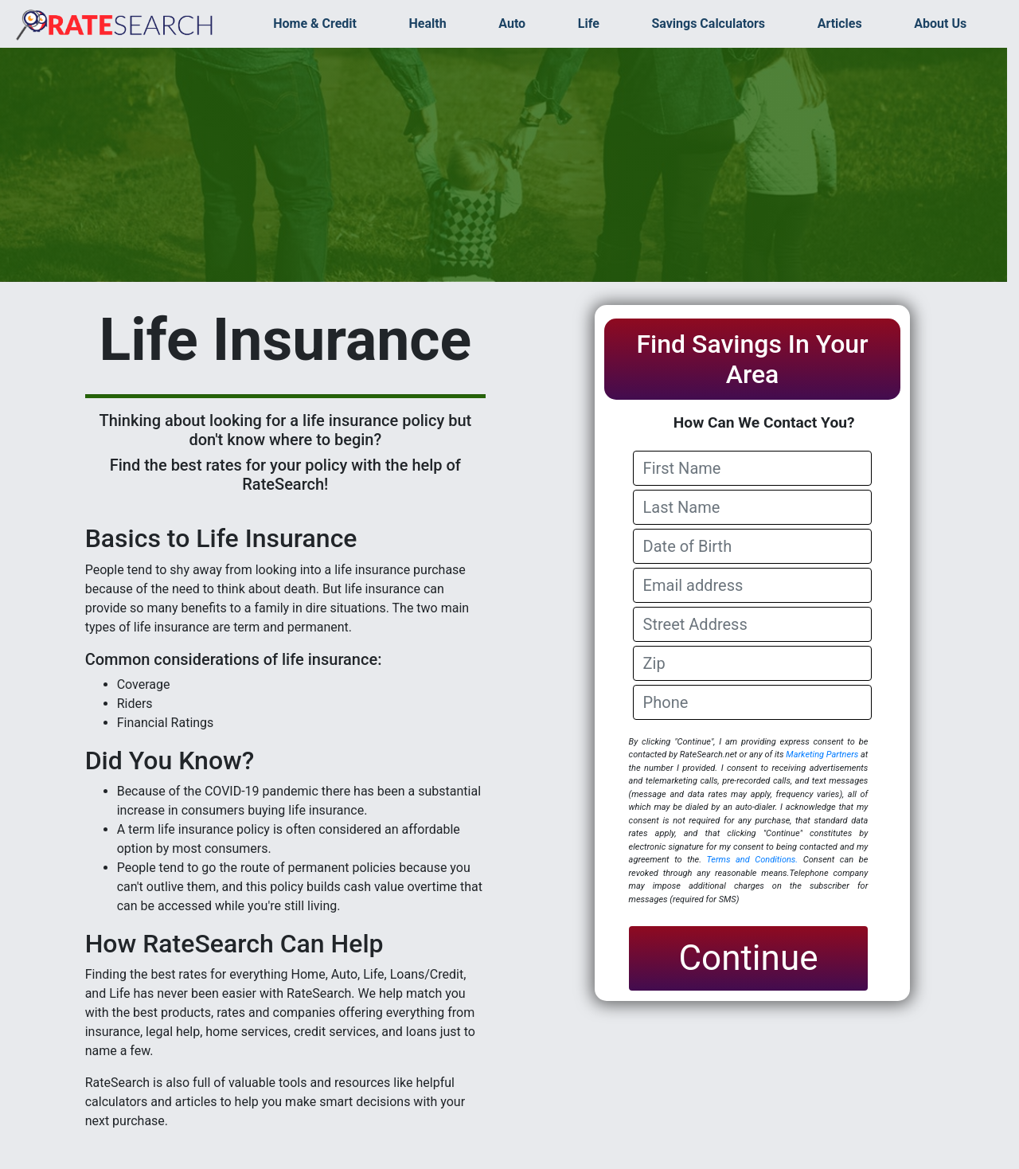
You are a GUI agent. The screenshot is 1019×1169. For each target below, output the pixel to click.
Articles (840, 23)
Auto (511, 23)
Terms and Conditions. (752, 859)
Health (428, 23)
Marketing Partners (822, 754)
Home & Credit (315, 23)
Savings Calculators (708, 23)
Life (588, 23)
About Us (940, 23)
